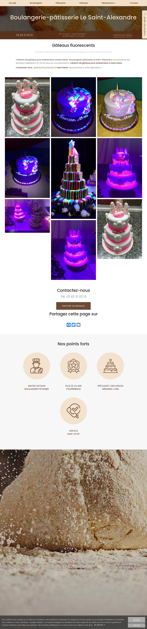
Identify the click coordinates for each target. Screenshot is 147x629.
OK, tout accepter (136, 620)
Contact (134, 3)
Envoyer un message (73, 306)
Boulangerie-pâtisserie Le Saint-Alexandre (50, 52)
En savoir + (99, 625)
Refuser (136, 626)
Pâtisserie (60, 3)
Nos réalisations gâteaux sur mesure (81, 52)
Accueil (12, 3)
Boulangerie (36, 3)
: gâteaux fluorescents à (42, 67)
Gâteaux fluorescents (104, 52)
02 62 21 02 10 (76, 296)
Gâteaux (83, 3)
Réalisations (109, 3)
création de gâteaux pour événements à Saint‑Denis (96, 63)
